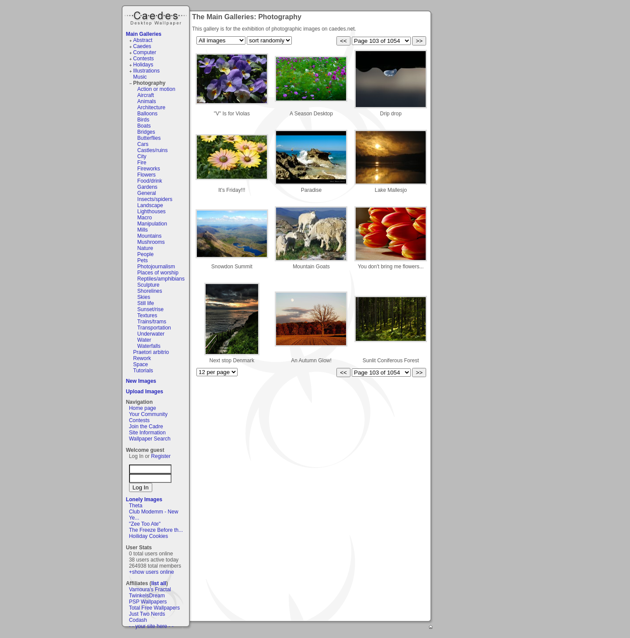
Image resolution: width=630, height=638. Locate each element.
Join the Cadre (146, 426)
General (146, 193)
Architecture (151, 107)
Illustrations (146, 71)
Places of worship (157, 273)
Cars (142, 144)
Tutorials (143, 371)
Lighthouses (151, 211)
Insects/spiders (154, 199)
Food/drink (149, 181)
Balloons (147, 114)
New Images (141, 381)
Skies (143, 297)
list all (158, 583)
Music (140, 77)
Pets (142, 260)
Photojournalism (156, 267)
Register (161, 456)
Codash (138, 620)
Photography (149, 83)
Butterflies (149, 138)
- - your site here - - (151, 626)
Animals (146, 101)
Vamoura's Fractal (150, 589)
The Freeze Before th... (156, 530)
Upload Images (144, 391)
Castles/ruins (152, 150)
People (145, 254)
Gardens (147, 187)
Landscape (150, 205)
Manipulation (152, 224)
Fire (142, 163)
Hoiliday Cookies (148, 536)
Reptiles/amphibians (161, 279)
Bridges (146, 132)
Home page (142, 408)
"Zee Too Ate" (145, 524)
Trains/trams (151, 322)
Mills (142, 230)
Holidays (143, 65)
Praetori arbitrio (151, 352)
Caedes (156, 17)
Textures (147, 315)
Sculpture (148, 285)
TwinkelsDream (147, 596)
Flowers (146, 175)
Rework (142, 358)
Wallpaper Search (150, 439)
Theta (136, 506)
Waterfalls (149, 346)
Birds (143, 120)
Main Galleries (143, 34)
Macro (144, 218)
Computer (144, 52)
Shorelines (149, 291)
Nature (145, 248)
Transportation (154, 328)
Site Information (147, 433)
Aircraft (145, 95)
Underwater (150, 334)
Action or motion (156, 89)
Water (144, 340)
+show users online (151, 572)
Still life (145, 303)
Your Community (148, 414)
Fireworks (148, 169)
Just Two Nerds (147, 614)
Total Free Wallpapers (154, 608)
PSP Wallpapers (148, 602)
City (142, 156)
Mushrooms (151, 242)
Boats (144, 126)
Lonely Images (144, 499)
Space (140, 364)
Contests (143, 58)
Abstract (142, 40)
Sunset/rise (150, 309)
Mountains (149, 236)
